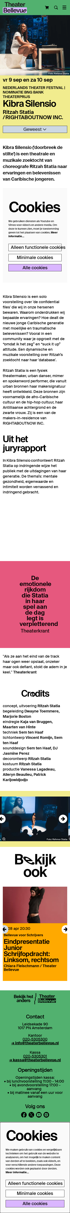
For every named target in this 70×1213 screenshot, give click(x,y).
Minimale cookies (35, 257)
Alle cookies (35, 268)
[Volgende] (63, 819)
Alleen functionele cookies (36, 247)
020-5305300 (35, 1039)
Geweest (35, 129)
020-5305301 (35, 1056)
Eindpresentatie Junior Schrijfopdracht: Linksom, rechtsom (31, 950)
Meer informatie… (17, 1172)
